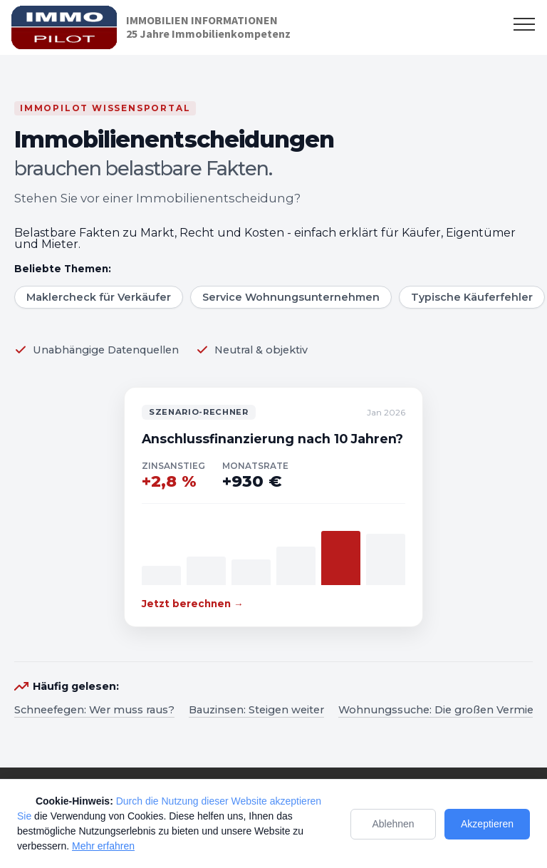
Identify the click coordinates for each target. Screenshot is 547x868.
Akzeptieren (487, 824)
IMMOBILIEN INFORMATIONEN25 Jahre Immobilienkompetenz (208, 27)
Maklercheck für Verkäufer (98, 297)
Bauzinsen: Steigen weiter (256, 709)
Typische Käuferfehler (472, 297)
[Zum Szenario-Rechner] (273, 507)
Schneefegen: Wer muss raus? (94, 709)
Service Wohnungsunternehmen (291, 297)
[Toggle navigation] (525, 23)
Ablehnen (393, 824)
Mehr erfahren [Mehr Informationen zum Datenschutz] (103, 846)
